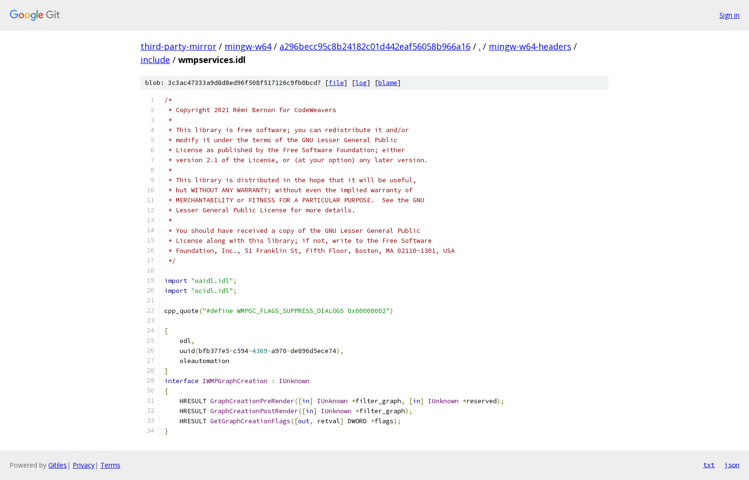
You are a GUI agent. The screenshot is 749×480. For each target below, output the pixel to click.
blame (387, 83)
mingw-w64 (248, 46)
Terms (110, 465)
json (731, 464)
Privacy (84, 465)
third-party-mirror (178, 46)
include (155, 59)
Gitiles (57, 465)
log (361, 83)
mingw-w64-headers (530, 46)
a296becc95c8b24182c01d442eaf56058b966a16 (375, 46)
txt (709, 464)
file (336, 83)
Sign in (729, 15)
